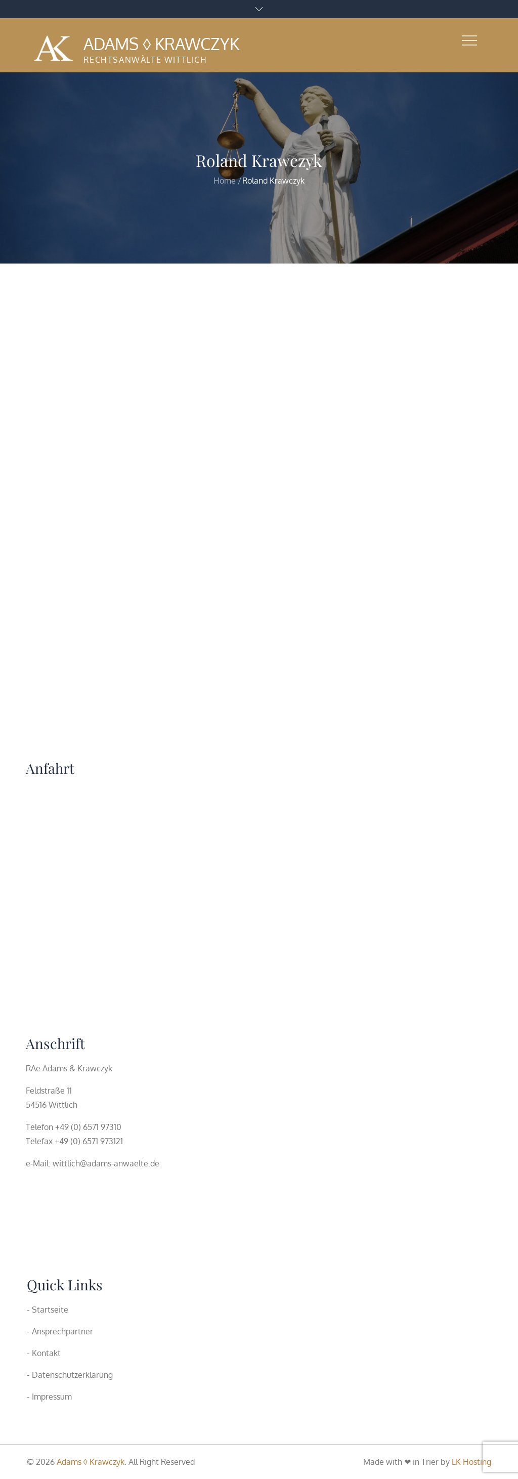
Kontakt (46, 1353)
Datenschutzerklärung (72, 1375)
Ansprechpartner (62, 1331)
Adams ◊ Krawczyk (161, 43)
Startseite (50, 1309)
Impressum (52, 1396)
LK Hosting (471, 1462)
